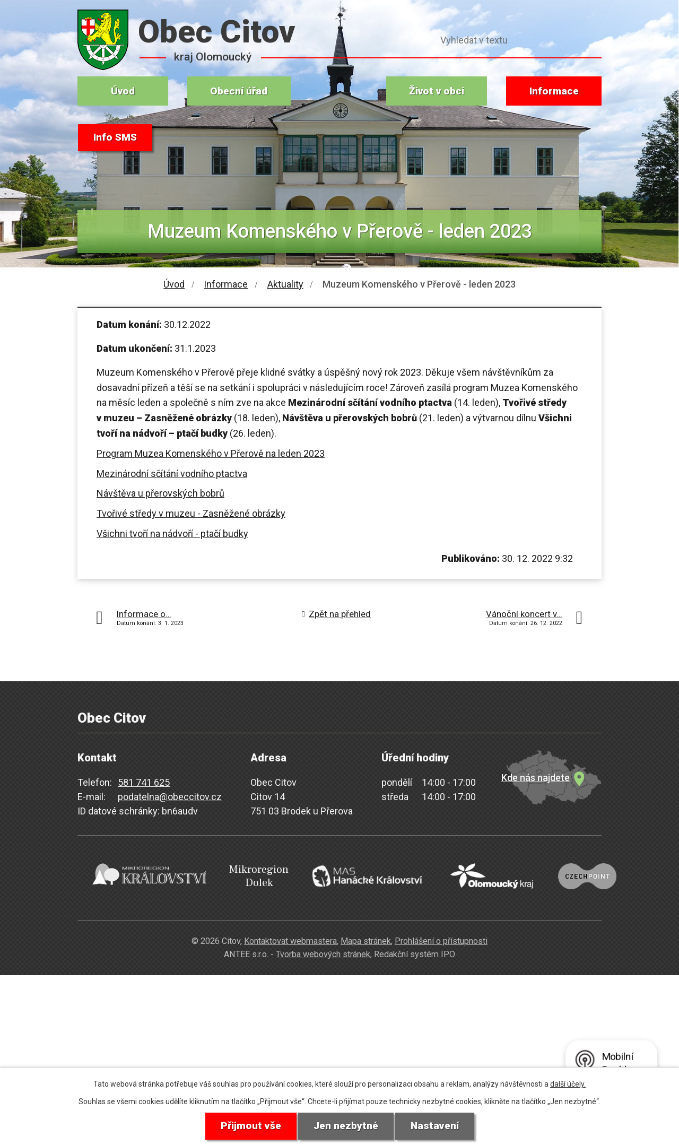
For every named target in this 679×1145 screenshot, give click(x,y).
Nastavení (437, 1126)
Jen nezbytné (345, 1126)
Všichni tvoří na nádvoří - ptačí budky (172, 533)
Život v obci (436, 91)
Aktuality (285, 284)
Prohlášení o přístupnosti (441, 934)
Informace (554, 91)
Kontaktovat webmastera (290, 934)
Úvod (123, 91)
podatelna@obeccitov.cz (170, 796)
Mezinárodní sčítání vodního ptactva (172, 473)
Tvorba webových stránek (323, 946)
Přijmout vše (248, 1126)
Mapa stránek (366, 934)
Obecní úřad (238, 91)
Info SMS (116, 138)
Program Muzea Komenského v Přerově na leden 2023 (211, 453)
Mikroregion (240, 874)
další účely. (568, 1083)
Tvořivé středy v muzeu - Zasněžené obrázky (191, 513)
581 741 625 (144, 782)
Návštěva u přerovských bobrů (160, 493)
